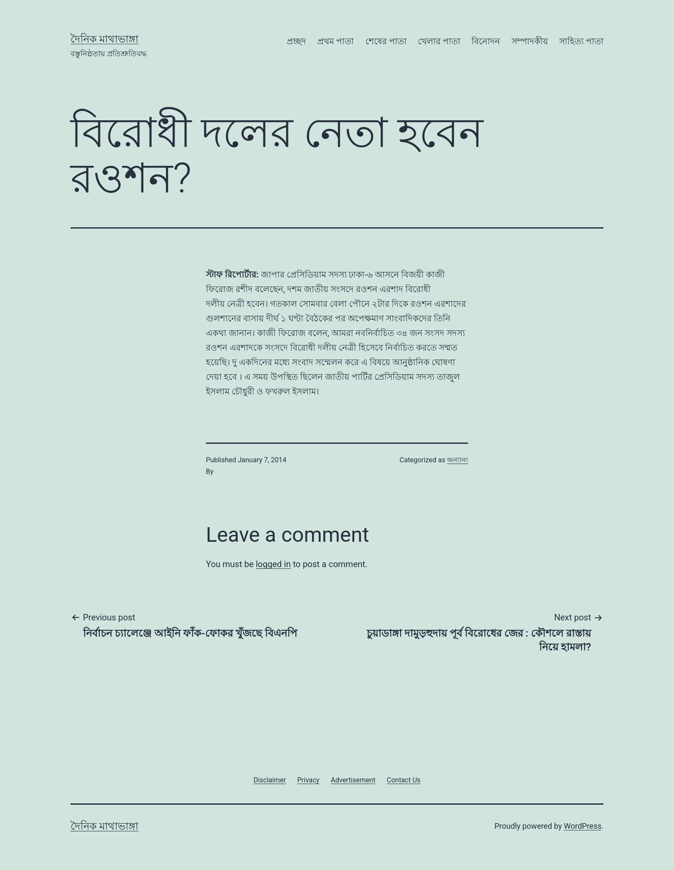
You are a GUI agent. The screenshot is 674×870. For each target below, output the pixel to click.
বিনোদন (486, 41)
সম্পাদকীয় (530, 41)
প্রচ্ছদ (296, 41)
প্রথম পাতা (335, 41)
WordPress (582, 825)
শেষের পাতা (386, 41)
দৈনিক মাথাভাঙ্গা (104, 39)
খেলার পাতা (439, 41)
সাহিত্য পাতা (581, 41)
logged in (273, 564)
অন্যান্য (457, 460)
